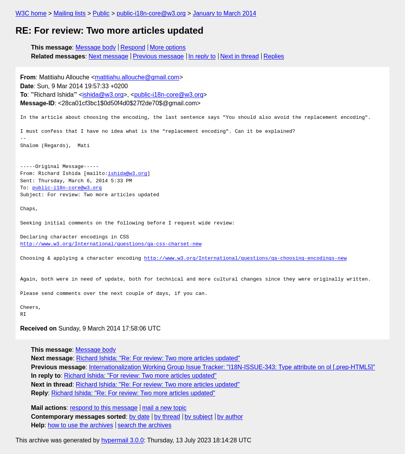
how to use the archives (80, 425)
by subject (198, 416)
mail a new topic (164, 407)
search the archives (145, 425)
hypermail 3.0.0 (122, 440)
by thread (167, 416)
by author (230, 416)
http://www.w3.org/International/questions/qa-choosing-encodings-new (245, 258)
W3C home (31, 13)
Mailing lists (69, 13)
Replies (274, 56)
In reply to (201, 56)
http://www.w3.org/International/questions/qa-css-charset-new (111, 244)
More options (168, 47)
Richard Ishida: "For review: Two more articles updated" (140, 375)
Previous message (158, 56)
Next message (108, 56)
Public (101, 13)
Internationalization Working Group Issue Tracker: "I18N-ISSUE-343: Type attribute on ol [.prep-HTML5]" (232, 367)
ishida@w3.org (103, 94)
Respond (133, 47)
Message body (96, 47)
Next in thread (239, 56)
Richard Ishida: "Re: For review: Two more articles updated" (158, 358)
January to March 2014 (224, 13)
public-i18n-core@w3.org (151, 13)
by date (139, 416)
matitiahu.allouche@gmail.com (137, 77)
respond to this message (103, 407)
